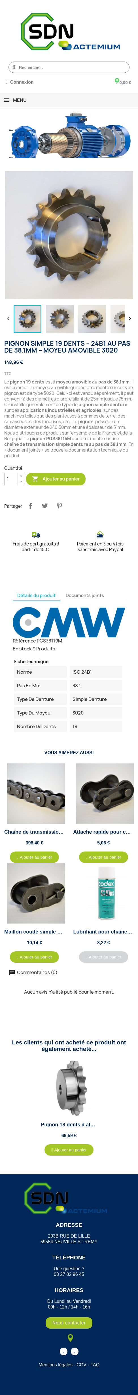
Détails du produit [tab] (36, 595)
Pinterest (59, 505)
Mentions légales (56, 1364)
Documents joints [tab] (85, 595)
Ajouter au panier (56, 479)
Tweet (44, 505)
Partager (30, 505)
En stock (22, 649)
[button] (34, 857)
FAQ (94, 1364)
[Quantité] (11, 479)
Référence (24, 641)
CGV (81, 1364)
